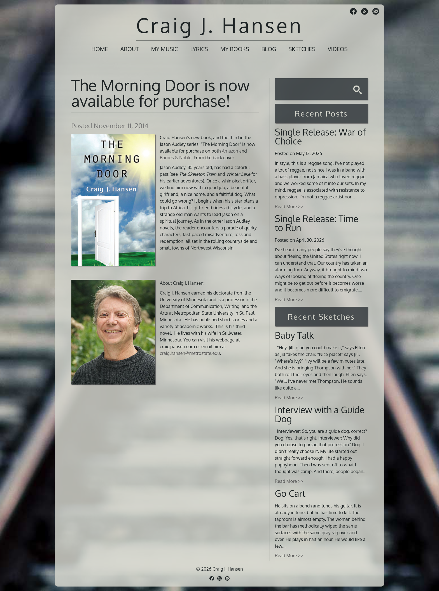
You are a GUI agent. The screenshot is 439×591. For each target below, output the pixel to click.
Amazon (230, 151)
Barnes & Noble (176, 157)
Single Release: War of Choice (320, 136)
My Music (164, 49)
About (129, 49)
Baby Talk (294, 335)
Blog (268, 49)
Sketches (301, 49)
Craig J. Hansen (219, 25)
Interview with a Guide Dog (320, 414)
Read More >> (289, 206)
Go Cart (290, 493)
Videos (337, 49)
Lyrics (199, 49)
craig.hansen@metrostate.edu (190, 353)
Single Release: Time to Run (316, 223)
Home (99, 49)
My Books (234, 49)
